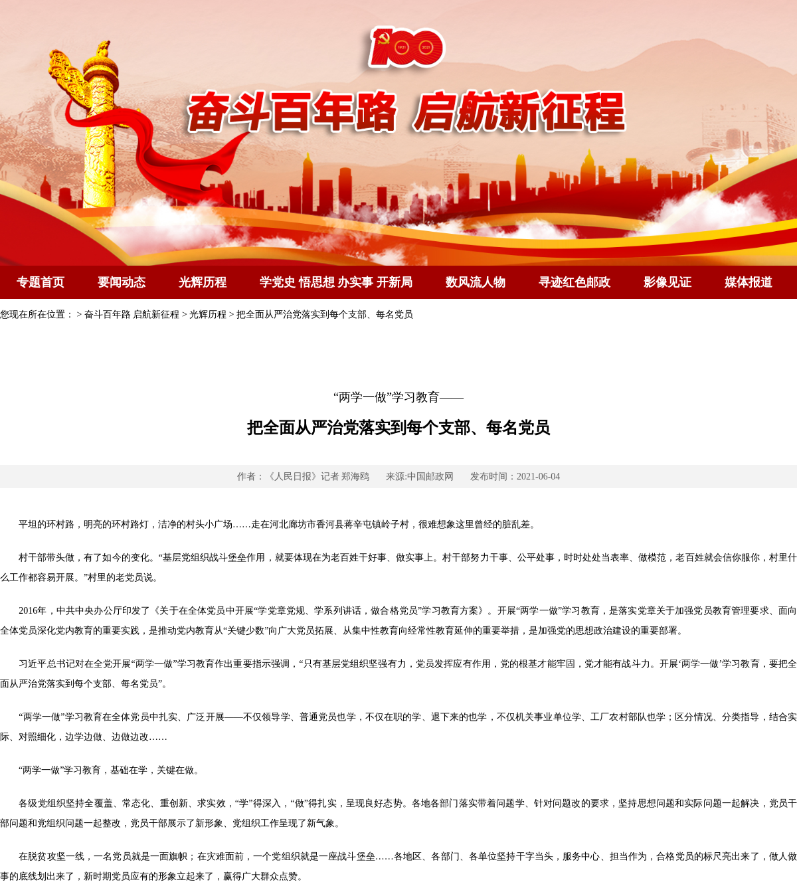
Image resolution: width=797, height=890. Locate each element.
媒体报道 (748, 282)
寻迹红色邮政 (574, 282)
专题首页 (40, 282)
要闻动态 (121, 282)
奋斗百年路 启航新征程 (132, 314)
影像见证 (667, 282)
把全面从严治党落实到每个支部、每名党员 (324, 314)
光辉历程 (202, 282)
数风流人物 (475, 282)
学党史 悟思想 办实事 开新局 (336, 282)
